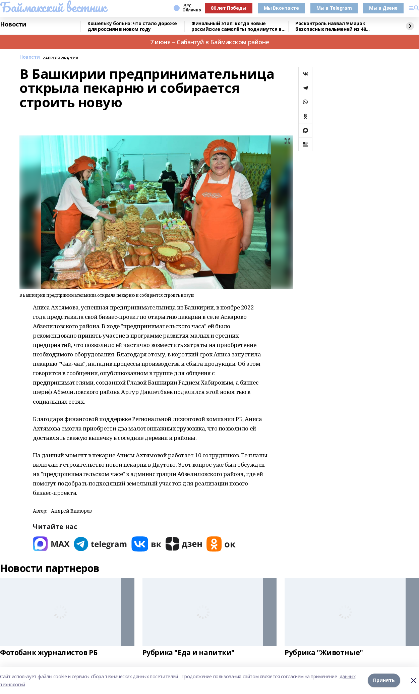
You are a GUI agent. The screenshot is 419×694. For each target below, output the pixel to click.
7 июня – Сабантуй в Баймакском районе (209, 42)
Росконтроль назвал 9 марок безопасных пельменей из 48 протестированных (330, 26)
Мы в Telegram (334, 8)
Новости (13, 24)
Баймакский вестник (53, 7)
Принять (384, 680)
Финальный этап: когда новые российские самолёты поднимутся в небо (236, 26)
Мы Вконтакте (281, 8)
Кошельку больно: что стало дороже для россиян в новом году (132, 26)
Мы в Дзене (383, 8)
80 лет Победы (228, 8)
